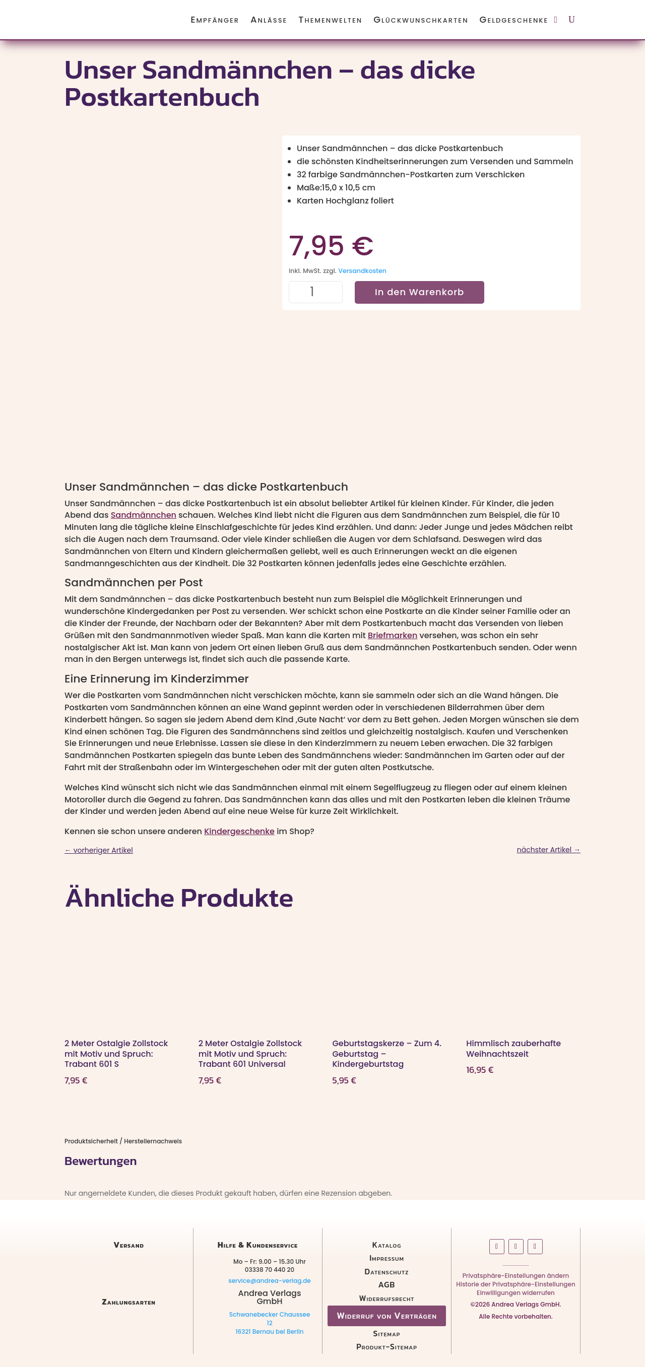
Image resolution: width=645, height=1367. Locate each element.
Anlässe (268, 19)
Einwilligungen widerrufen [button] (516, 1294)
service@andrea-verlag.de (269, 1280)
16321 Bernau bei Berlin (269, 1331)
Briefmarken (392, 635)
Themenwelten (330, 19)
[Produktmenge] (316, 292)
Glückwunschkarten (420, 19)
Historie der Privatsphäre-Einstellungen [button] (515, 1286)
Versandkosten (362, 270)
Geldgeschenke (514, 19)
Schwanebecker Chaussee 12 (269, 1318)
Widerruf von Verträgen (387, 1315)
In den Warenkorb (419, 292)
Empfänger (214, 19)
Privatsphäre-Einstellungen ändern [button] (516, 1277)
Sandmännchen (143, 515)
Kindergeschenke (239, 831)
